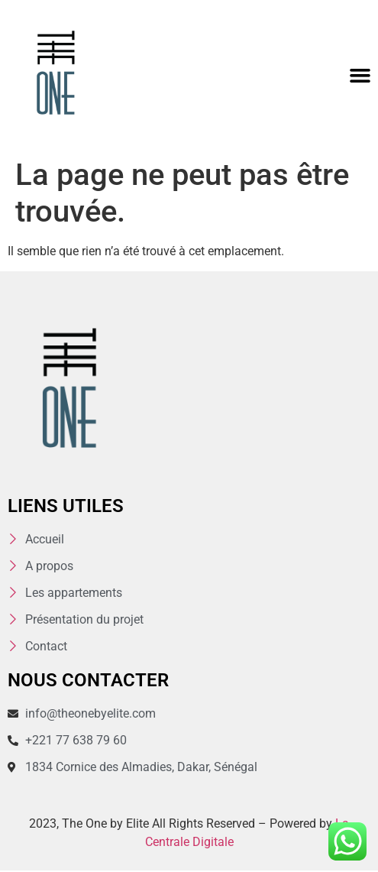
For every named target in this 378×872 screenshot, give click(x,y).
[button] (360, 75)
